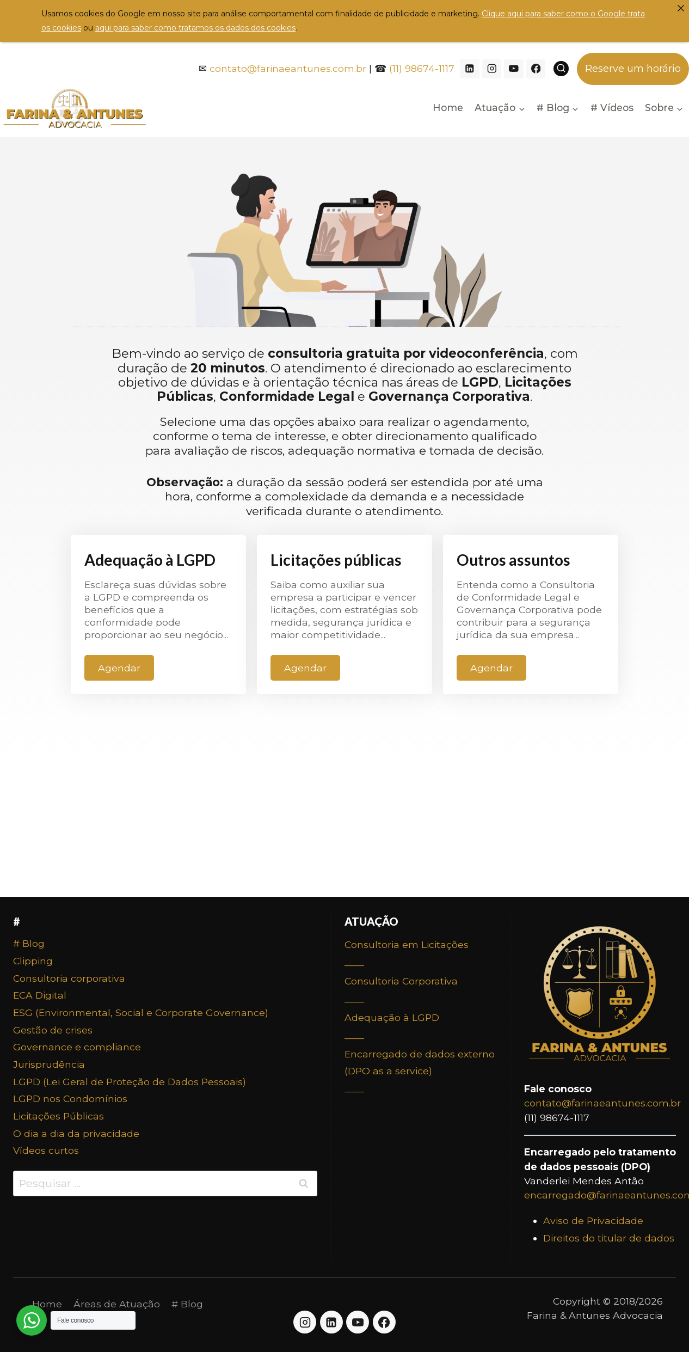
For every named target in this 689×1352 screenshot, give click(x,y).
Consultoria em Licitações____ (407, 953)
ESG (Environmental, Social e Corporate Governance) (140, 1012)
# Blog (29, 943)
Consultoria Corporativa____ (401, 989)
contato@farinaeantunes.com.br (288, 68)
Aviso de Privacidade (593, 1220)
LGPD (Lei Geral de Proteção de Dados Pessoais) (129, 1081)
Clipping (33, 960)
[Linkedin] (469, 68)
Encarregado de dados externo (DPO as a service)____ (420, 1071)
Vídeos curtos (46, 1150)
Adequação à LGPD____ (392, 1026)
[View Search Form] (561, 68)
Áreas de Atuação (116, 1304)
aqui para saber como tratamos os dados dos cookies (195, 28)
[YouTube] (513, 68)
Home (448, 107)
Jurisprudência (49, 1064)
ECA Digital (39, 995)
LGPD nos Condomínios (70, 1098)
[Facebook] (535, 68)
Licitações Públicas (58, 1116)
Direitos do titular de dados (608, 1238)
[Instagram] (491, 68)
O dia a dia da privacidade (76, 1133)
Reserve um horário (633, 69)
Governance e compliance (77, 1047)
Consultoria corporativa (69, 978)
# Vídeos (611, 107)
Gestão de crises (53, 1030)
